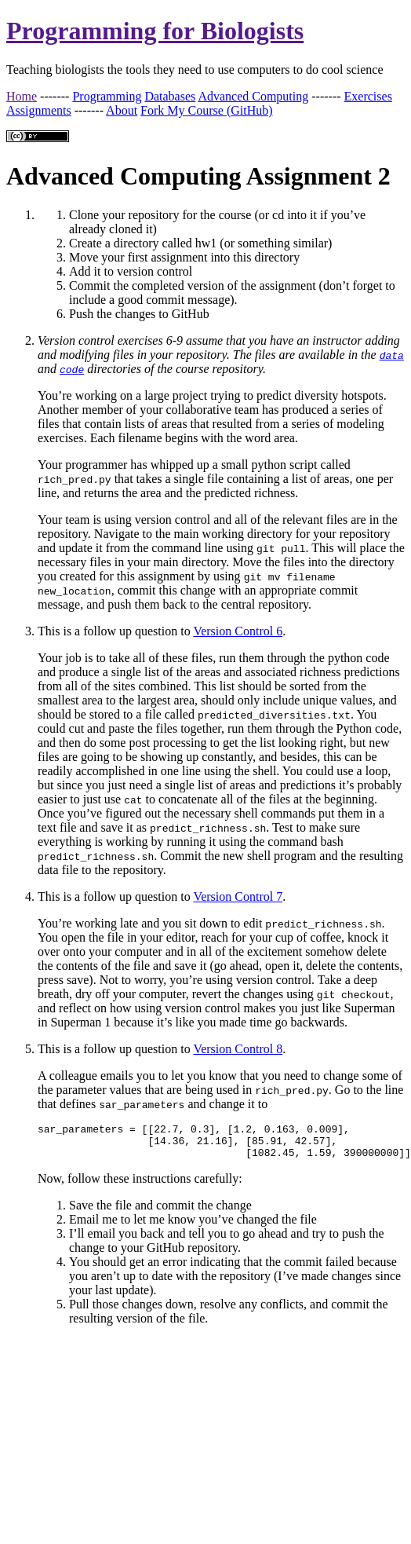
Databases (169, 96)
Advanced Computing (253, 96)
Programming (106, 96)
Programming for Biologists (155, 30)
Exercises (368, 96)
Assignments (38, 110)
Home (21, 96)
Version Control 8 (237, 1049)
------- (54, 96)
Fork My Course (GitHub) (206, 110)
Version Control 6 (237, 631)
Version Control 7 (237, 896)
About (121, 110)
